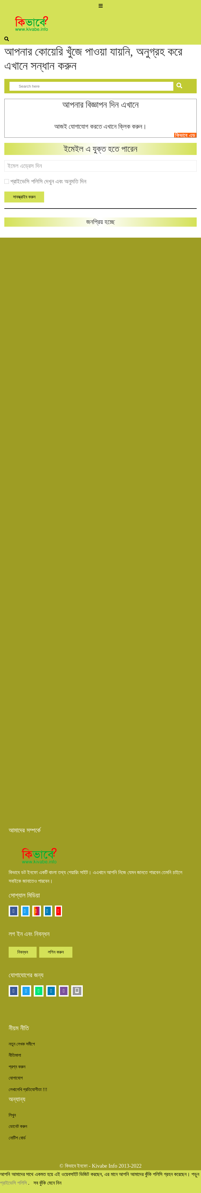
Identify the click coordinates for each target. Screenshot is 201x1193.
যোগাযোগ (16, 1077)
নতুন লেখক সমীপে (22, 1043)
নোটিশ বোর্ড (17, 1137)
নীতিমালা (15, 1055)
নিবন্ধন (22, 952)
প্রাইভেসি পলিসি (14, 1183)
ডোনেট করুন (18, 1126)
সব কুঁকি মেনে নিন (47, 1183)
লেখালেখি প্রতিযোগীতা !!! (28, 1089)
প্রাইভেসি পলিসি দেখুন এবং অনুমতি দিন (48, 181)
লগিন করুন (56, 952)
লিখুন (12, 1115)
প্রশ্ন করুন (17, 1066)
